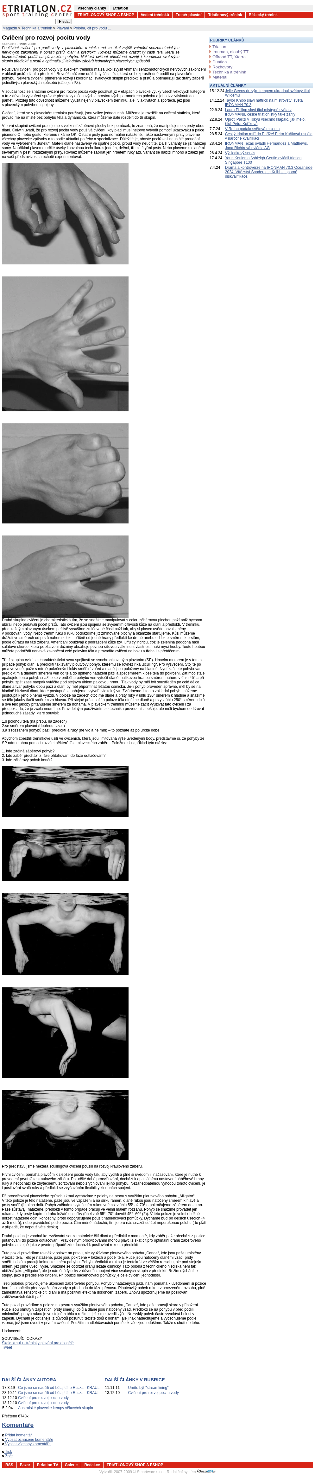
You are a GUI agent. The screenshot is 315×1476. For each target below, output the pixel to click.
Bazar (25, 1465)
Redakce (92, 1465)
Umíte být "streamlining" (148, 1387)
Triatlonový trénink (225, 15)
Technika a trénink (37, 28)
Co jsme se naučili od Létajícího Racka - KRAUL (58, 1387)
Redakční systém (191, 1472)
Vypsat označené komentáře (27, 1439)
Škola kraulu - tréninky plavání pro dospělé (38, 1343)
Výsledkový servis (240, 153)
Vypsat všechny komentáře (26, 1444)
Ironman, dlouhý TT (230, 51)
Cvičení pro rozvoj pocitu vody (43, 1398)
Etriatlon (120, 8)
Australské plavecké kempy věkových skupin (55, 1408)
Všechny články (92, 8)
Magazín (10, 28)
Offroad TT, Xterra (229, 56)
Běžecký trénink (263, 15)
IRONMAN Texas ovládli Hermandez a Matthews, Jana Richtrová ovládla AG (266, 145)
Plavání (62, 28)
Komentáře (18, 1425)
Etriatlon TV (47, 1465)
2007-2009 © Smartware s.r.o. (139, 1472)
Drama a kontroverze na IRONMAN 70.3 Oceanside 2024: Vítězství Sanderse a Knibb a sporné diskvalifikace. (268, 172)
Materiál (219, 77)
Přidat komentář (17, 1435)
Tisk (7, 1451)
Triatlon (219, 46)
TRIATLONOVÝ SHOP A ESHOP (106, 15)
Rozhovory (222, 67)
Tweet (7, 1347)
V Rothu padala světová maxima (252, 129)
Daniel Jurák (27, 44)
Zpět (7, 1456)
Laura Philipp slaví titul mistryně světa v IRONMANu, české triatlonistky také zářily (260, 112)
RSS (9, 1465)
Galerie (71, 1465)
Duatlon (219, 62)
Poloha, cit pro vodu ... (92, 28)
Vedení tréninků (155, 15)
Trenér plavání (188, 15)
